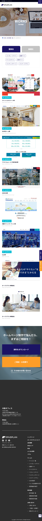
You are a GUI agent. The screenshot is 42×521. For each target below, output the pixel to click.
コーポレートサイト (11, 56)
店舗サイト (22, 56)
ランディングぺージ (34, 475)
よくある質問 (30, 451)
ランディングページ (11, 64)
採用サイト (20, 60)
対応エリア (30, 445)
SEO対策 (31, 481)
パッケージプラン (23, 64)
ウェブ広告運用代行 (34, 483)
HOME (5, 38)
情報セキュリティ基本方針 (8, 445)
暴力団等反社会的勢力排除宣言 (9, 447)
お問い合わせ (32, 505)
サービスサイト (10, 60)
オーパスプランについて (33, 440)
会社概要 (29, 443)
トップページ (30, 437)
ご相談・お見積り (21, 362)
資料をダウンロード (21, 349)
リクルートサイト (33, 472)
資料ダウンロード (33, 511)
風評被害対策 (32, 486)
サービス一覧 (32, 461)
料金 (28, 448)
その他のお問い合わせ (22, 370)
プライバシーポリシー (7, 442)
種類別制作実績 (33, 499)
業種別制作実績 (33, 496)
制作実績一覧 (10, 38)
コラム (29, 454)
